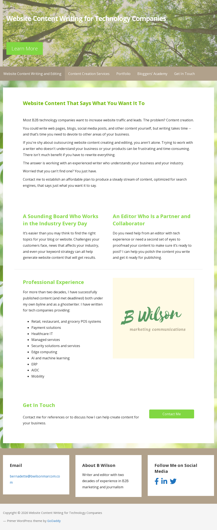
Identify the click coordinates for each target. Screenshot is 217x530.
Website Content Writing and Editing (32, 73)
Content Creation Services (89, 73)
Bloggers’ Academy (152, 73)
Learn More (24, 48)
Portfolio (123, 73)
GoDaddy (54, 521)
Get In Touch (184, 73)
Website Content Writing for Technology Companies (86, 18)
